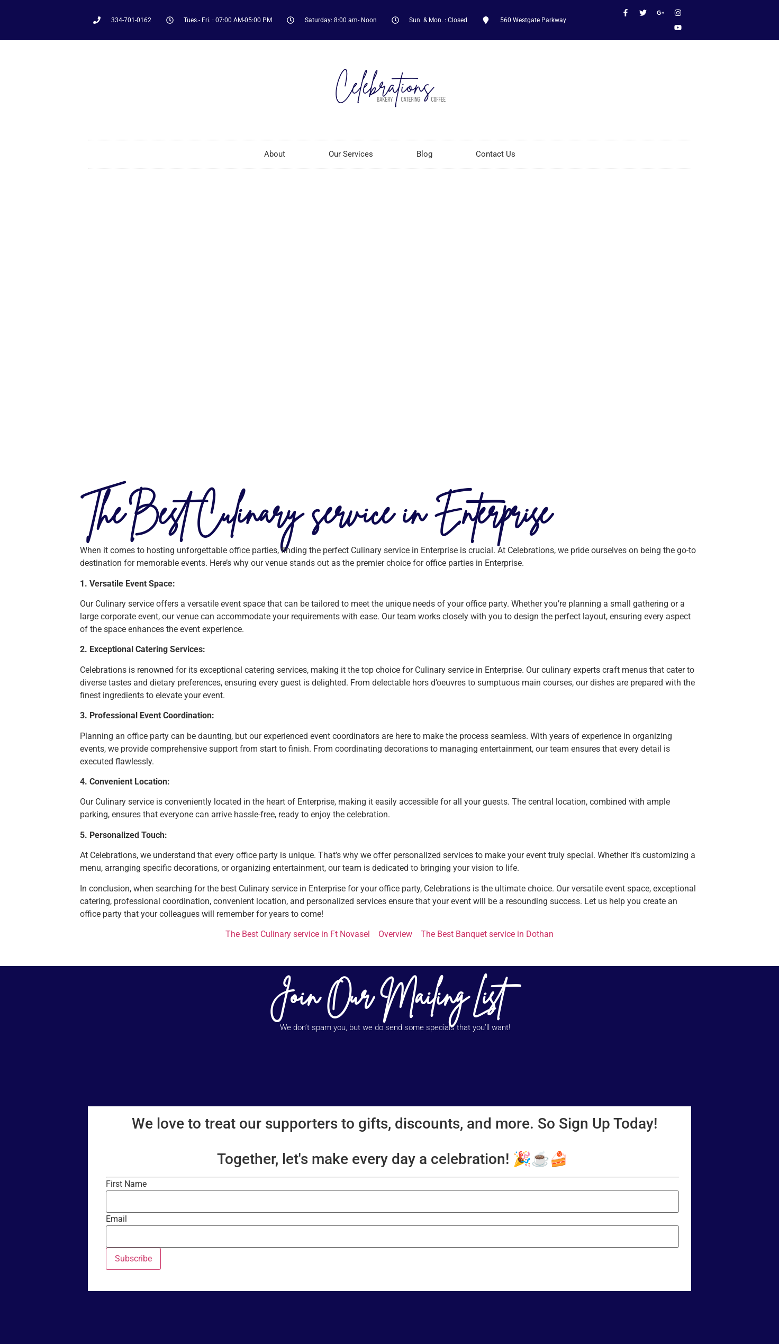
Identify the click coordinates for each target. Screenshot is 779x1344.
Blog (424, 154)
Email (116, 1219)
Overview (395, 934)
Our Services (351, 154)
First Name (126, 1184)
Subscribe (133, 1258)
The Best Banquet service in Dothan (487, 934)
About (274, 154)
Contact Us (495, 154)
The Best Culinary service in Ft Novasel (297, 934)
